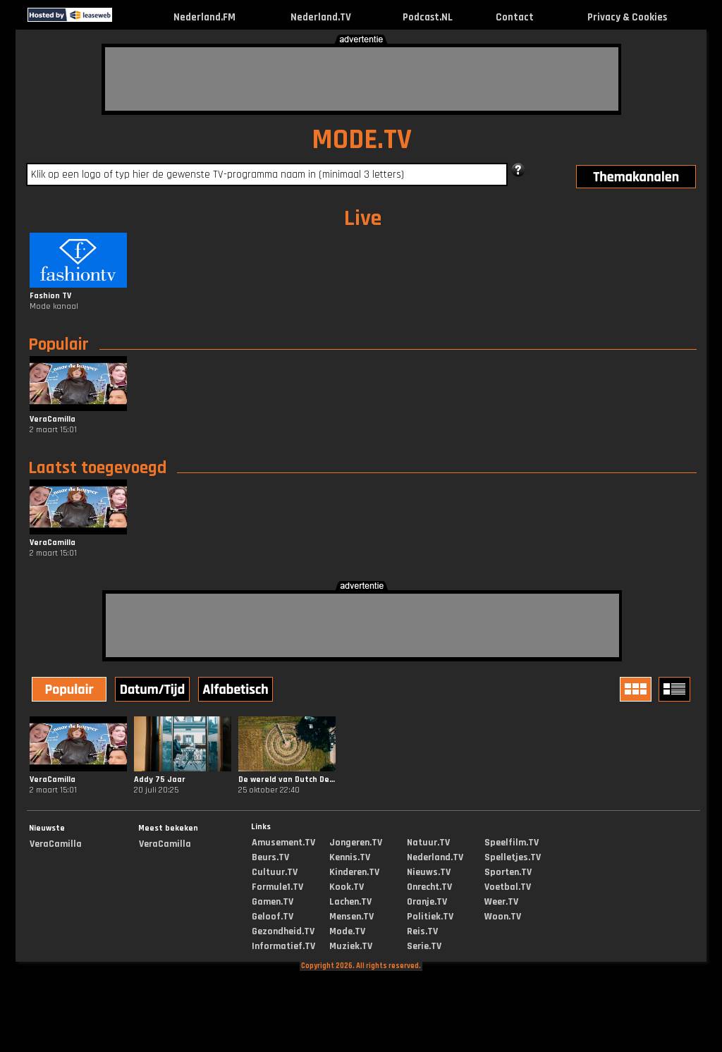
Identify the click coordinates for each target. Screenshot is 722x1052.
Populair (58, 345)
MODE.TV (362, 140)
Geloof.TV (272, 916)
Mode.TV (347, 931)
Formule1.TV (277, 887)
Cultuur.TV (275, 872)
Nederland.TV (320, 17)
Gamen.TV (272, 901)
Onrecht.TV (429, 887)
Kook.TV (346, 887)
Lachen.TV (350, 901)
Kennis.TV (349, 857)
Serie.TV (424, 946)
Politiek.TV (430, 916)
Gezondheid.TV (283, 931)
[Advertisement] (361, 79)
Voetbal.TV (507, 887)
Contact (515, 17)
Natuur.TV (428, 842)
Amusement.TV (283, 842)
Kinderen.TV (354, 872)
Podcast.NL (428, 17)
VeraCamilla (56, 844)
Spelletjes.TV (512, 857)
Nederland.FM (204, 17)
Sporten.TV (508, 872)
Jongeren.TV (355, 842)
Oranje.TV (427, 901)
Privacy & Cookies (627, 17)
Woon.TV (502, 916)
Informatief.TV (283, 946)
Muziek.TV (350, 946)
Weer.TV (501, 901)
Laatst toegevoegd (97, 468)
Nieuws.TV (429, 872)
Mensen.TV (351, 916)
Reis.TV (422, 931)
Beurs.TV (270, 857)
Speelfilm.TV (511, 842)
